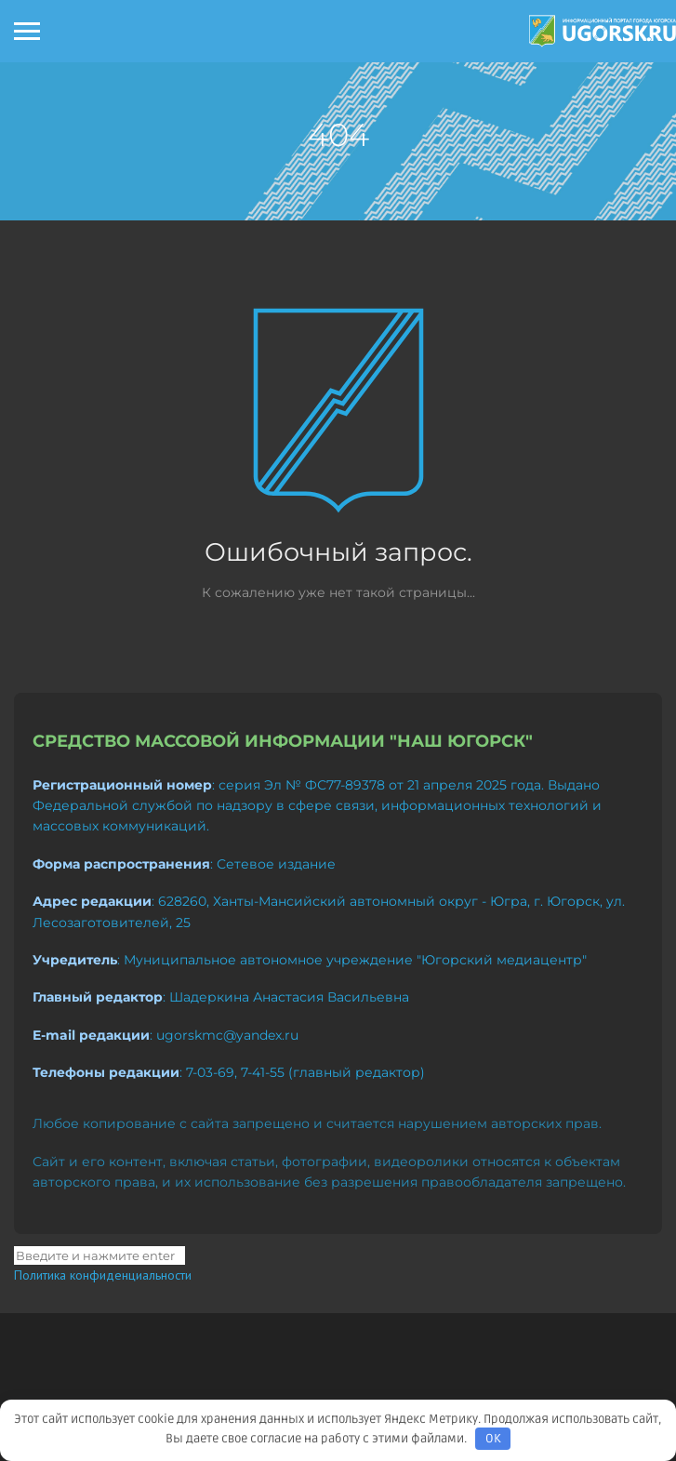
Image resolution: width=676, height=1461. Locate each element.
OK (493, 1438)
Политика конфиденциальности (103, 1275)
